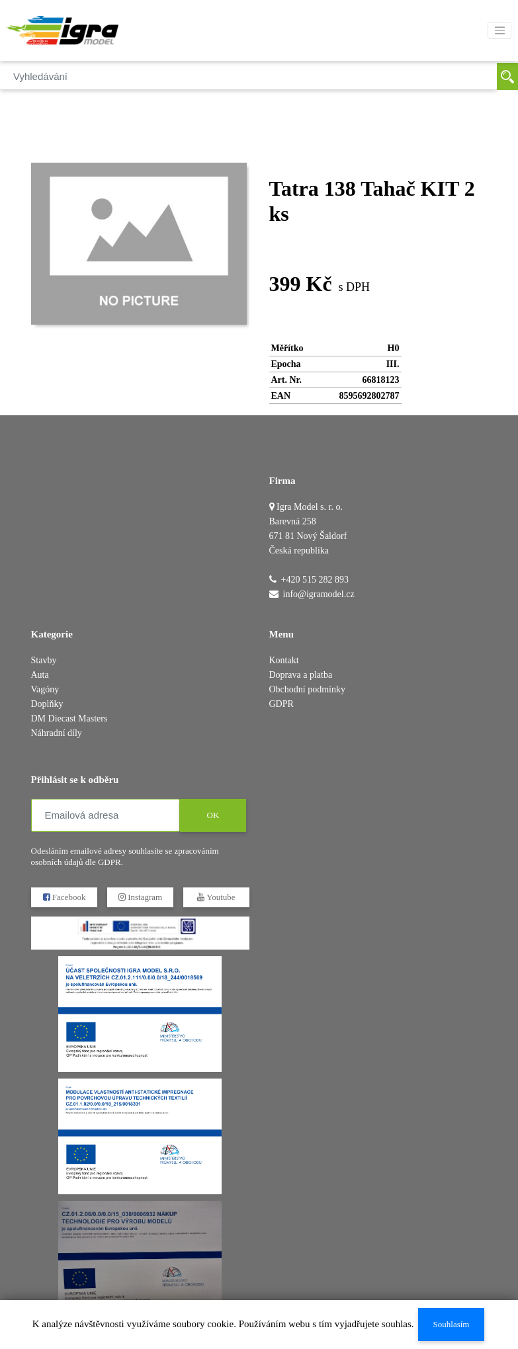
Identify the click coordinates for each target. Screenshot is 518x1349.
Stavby (44, 660)
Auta (40, 675)
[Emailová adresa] (105, 815)
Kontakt (284, 660)
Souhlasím (451, 1324)
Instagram (139, 897)
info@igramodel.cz (319, 594)
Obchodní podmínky (307, 689)
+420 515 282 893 (315, 580)
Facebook (63, 897)
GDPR (281, 704)
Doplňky (47, 704)
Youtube (216, 897)
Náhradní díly (56, 733)
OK (212, 815)
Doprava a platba (301, 675)
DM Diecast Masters (69, 718)
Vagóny (45, 689)
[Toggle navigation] (499, 30)
